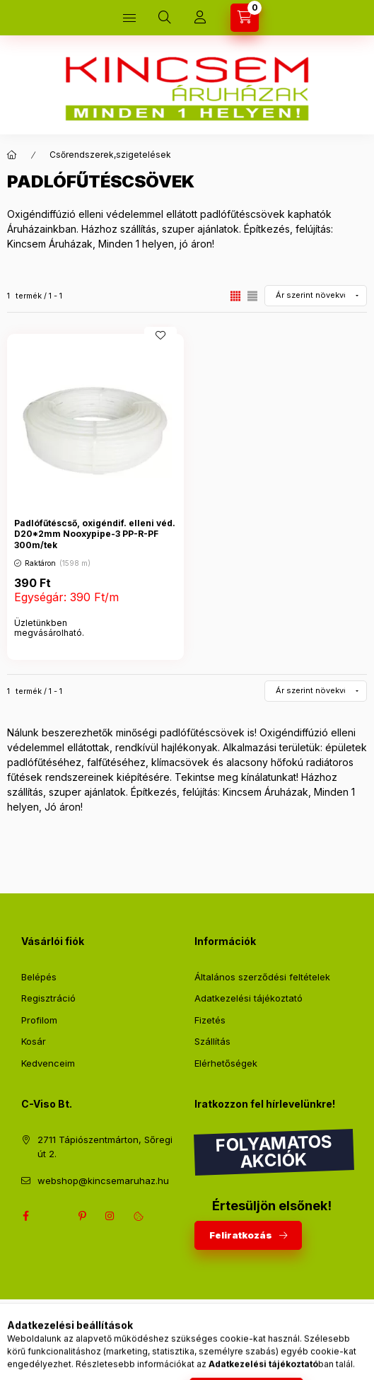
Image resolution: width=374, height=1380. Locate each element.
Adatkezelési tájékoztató (248, 998)
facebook (25, 1216)
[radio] (252, 296)
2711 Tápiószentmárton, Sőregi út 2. (105, 1146)
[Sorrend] (315, 295)
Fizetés (210, 1020)
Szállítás (212, 1041)
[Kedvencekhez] (160, 335)
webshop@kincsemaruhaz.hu (103, 1180)
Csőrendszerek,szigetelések (110, 154)
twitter (54, 1216)
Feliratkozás (240, 1235)
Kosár (33, 1041)
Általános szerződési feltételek (262, 976)
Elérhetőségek (225, 1063)
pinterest (82, 1216)
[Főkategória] (12, 155)
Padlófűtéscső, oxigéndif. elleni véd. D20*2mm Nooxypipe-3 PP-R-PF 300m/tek (94, 534)
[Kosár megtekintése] (244, 18)
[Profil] (200, 18)
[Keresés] (165, 18)
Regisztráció (48, 998)
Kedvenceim (48, 1063)
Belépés (39, 976)
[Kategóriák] (129, 18)
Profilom (39, 1020)
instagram (110, 1216)
